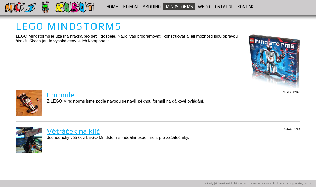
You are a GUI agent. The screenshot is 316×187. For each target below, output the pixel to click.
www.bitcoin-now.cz (277, 183)
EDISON (131, 6)
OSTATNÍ (225, 6)
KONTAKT (246, 6)
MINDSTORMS (180, 6)
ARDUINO (153, 6)
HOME (112, 6)
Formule (61, 94)
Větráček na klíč (73, 131)
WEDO (205, 6)
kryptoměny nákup (300, 183)
